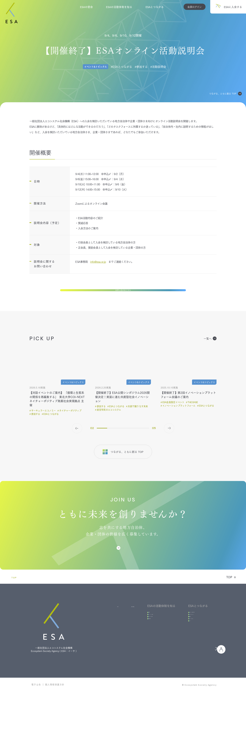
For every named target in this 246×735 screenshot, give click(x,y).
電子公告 (36, 726)
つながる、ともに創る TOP (225, 94)
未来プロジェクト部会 (144, 640)
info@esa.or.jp (98, 261)
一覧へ (210, 352)
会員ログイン (194, 6)
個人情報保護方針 (54, 726)
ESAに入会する (127, 562)
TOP (14, 595)
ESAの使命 (86, 7)
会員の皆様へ (190, 688)
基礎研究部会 (139, 646)
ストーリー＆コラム (188, 646)
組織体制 (136, 629)
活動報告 (181, 640)
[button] (77, 442)
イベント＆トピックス (189, 635)
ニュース (181, 651)
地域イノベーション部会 (145, 635)
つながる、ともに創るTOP (192, 629)
